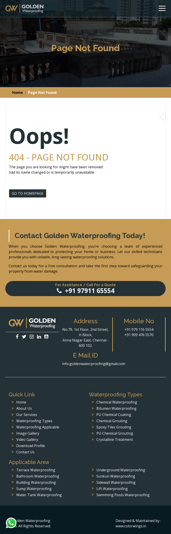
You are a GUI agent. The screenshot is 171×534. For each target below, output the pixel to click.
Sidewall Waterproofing (116, 482)
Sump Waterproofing (34, 488)
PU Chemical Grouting (114, 433)
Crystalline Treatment (114, 439)
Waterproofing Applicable (37, 427)
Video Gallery (27, 439)
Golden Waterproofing (24, 8)
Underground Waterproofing (120, 470)
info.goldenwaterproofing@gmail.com (93, 363)
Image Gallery (27, 433)
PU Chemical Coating (113, 414)
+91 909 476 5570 (138, 334)
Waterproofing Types (34, 420)
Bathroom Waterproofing (37, 476)
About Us (24, 408)
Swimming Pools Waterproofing (123, 494)
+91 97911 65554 (85, 289)
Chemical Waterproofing (116, 402)
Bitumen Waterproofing (116, 408)
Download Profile (30, 445)
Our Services (26, 414)
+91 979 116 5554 (138, 329)
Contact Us (25, 452)
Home (17, 92)
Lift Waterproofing (112, 488)
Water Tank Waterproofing (39, 494)
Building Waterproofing (36, 482)
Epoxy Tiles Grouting (113, 427)
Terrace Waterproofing (35, 470)
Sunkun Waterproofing (115, 476)
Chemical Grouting (111, 420)
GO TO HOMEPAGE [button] (27, 193)
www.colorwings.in (131, 526)
